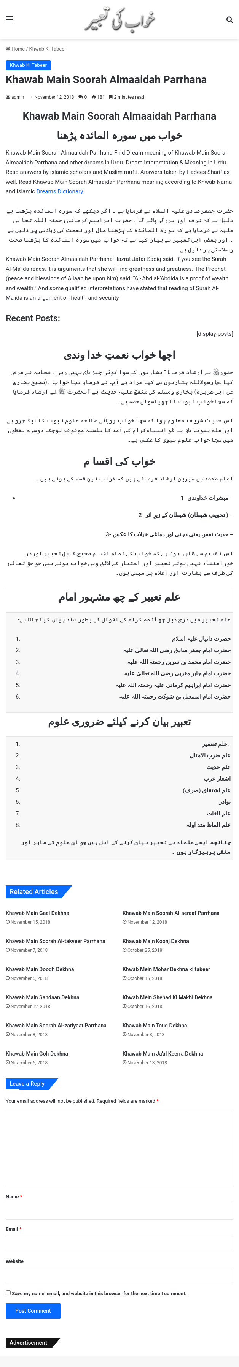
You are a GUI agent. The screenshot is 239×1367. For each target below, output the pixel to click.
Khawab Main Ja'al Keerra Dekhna (163, 1054)
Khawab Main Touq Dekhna (155, 1025)
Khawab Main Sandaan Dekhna (42, 997)
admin (17, 97)
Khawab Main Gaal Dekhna (37, 913)
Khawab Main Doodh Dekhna (40, 969)
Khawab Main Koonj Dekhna (156, 941)
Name (14, 1196)
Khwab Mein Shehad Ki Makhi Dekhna (167, 997)
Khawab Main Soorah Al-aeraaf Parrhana (171, 913)
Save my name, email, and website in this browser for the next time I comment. (99, 1293)
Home (15, 49)
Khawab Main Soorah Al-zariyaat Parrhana (56, 1025)
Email (14, 1229)
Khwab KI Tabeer (47, 49)
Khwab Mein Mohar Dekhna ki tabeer (166, 969)
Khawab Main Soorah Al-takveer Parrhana (55, 941)
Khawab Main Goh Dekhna (37, 1054)
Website (15, 1261)
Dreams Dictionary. (60, 191)
